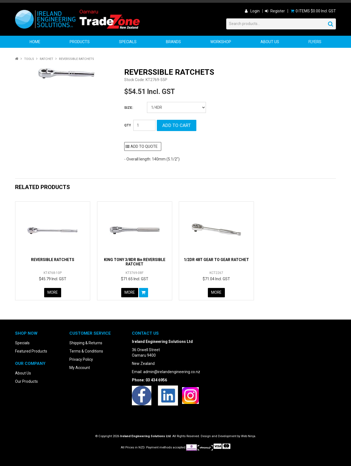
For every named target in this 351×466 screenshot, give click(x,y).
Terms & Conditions (86, 351)
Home (35, 42)
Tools (29, 59)
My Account (79, 367)
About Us (270, 42)
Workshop (220, 42)
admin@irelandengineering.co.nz (171, 372)
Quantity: (127, 125)
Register (277, 11)
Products (80, 42)
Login (255, 11)
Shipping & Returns (85, 343)
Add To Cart (143, 292)
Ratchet (46, 59)
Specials (128, 42)
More (52, 292)
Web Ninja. (248, 436)
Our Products (26, 381)
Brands (173, 42)
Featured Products (31, 351)
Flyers (314, 42)
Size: (128, 107)
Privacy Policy (81, 359)
